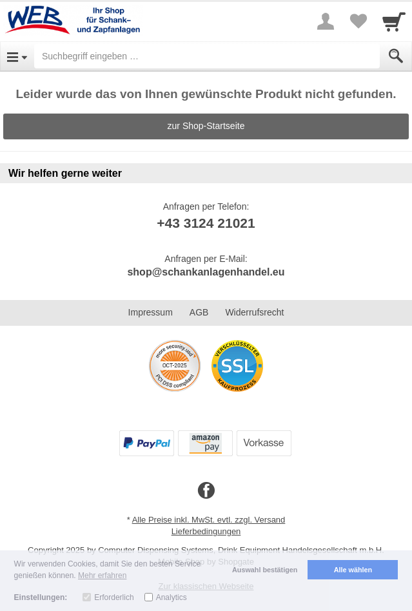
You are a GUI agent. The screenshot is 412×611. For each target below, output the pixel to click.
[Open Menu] (17, 56)
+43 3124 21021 (206, 222)
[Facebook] (206, 491)
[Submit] (396, 56)
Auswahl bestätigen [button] (264, 570)
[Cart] (394, 21)
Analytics (171, 597)
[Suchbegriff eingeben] (207, 56)
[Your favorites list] (358, 21)
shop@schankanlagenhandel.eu (205, 271)
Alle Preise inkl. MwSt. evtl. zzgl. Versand (209, 520)
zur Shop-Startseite (206, 126)
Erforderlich (113, 597)
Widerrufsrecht (254, 312)
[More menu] (325, 21)
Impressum (150, 312)
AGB (199, 312)
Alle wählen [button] (353, 570)
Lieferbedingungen (206, 531)
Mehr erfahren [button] (102, 575)
